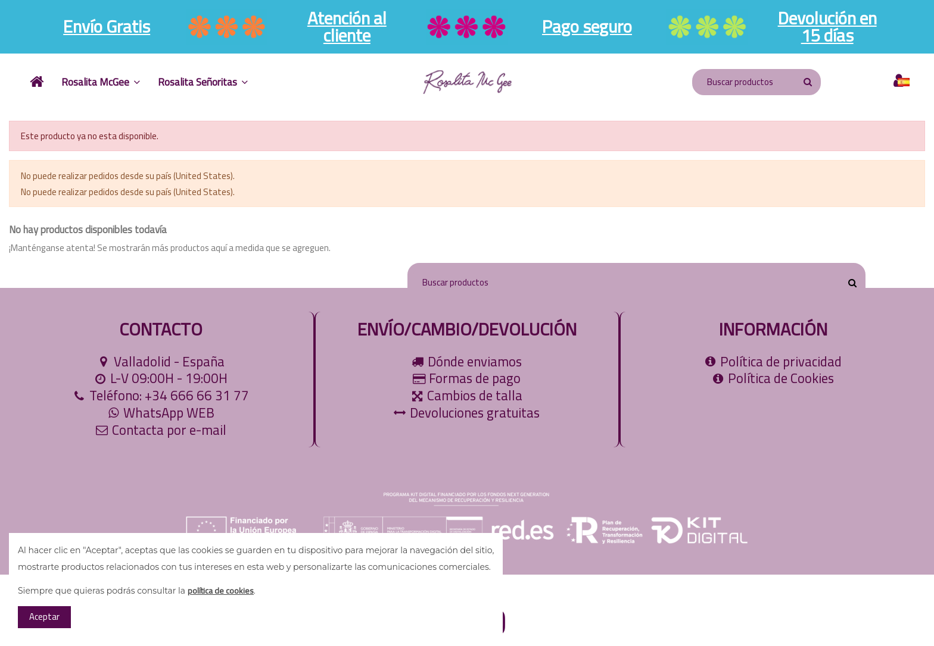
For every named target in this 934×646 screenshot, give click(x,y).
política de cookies (221, 590)
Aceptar (44, 616)
